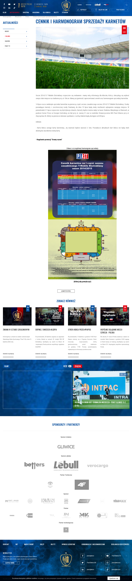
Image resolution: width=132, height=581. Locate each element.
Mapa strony (29, 544)
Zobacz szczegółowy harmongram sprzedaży (82, 148)
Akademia (35, 12)
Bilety (56, 12)
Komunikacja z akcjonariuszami (93, 544)
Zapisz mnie (11, 562)
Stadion (65, 12)
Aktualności (14, 12)
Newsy (7, 31)
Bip (17, 544)
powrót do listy (66, 291)
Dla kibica (46, 12)
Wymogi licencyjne (68, 544)
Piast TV (7, 46)
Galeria (7, 41)
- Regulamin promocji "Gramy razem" (49, 140)
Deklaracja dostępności (120, 544)
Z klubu (7, 36)
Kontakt (6, 544)
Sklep (42, 544)
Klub (4, 12)
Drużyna (26, 12)
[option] (66, 446)
